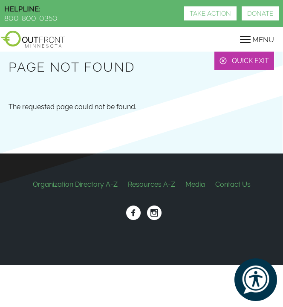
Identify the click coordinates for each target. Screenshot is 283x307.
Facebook (133, 213)
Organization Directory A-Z (75, 184)
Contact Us (233, 184)
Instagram (154, 213)
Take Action (210, 13)
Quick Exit (250, 61)
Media (195, 184)
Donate (260, 13)
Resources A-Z (151, 184)
